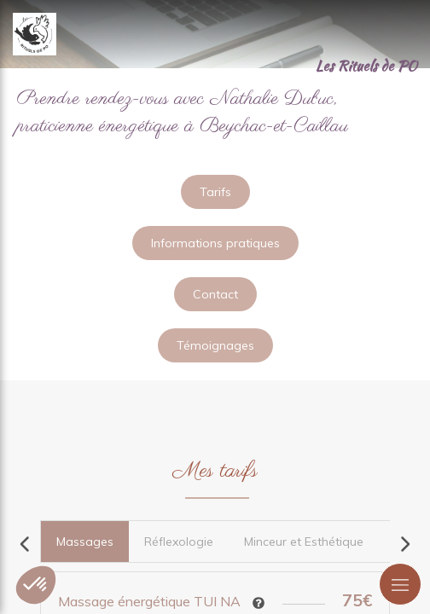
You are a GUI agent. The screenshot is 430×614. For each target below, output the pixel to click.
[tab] (84, 541)
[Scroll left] (25, 544)
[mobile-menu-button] (400, 584)
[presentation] (85, 541)
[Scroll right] (404, 544)
